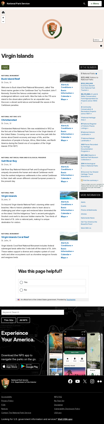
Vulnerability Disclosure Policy (67, 409)
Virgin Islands (9, 196)
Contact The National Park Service (16, 413)
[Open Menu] (95, 3)
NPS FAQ (58, 397)
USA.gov (58, 413)
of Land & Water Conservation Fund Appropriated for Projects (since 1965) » (89, 98)
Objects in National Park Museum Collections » (89, 157)
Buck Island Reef (10, 78)
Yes (25, 282)
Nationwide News (88, 218)
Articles (84, 214)
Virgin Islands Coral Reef (15, 237)
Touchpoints (70, 300)
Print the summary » (90, 180)
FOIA (3, 405)
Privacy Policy (7, 401)
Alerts (83, 202)
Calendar (66, 96)
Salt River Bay (9, 161)
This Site (8, 320)
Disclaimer (58, 405)
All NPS (23, 320)
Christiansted (9, 120)
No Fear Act (59, 401)
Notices (4, 409)
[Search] (32, 312)
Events (83, 206)
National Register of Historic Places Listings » (88, 126)
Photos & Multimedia (89, 210)
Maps (64, 99)
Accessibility (6, 397)
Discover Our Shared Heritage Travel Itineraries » (89, 174)
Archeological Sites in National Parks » (89, 166)
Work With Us (86, 228)
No (25, 289)
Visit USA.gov (65, 419)
